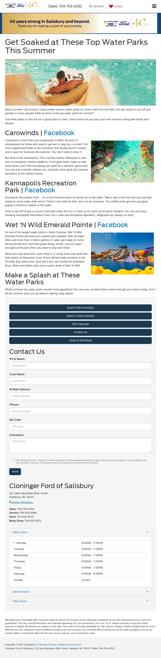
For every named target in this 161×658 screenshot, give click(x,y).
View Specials (80, 324)
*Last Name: (17, 374)
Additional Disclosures (69, 644)
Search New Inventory (80, 307)
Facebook (59, 133)
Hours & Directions (80, 340)
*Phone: (14, 404)
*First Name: (17, 359)
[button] (80, 23)
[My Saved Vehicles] (115, 6)
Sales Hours (80, 532)
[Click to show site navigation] (154, 6)
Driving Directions (21, 502)
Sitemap (43, 644)
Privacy (53, 644)
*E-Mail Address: (20, 389)
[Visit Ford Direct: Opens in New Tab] (116, 648)
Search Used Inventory (80, 315)
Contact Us (80, 332)
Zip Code (15, 419)
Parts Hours (80, 601)
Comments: (16, 435)
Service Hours (80, 591)
